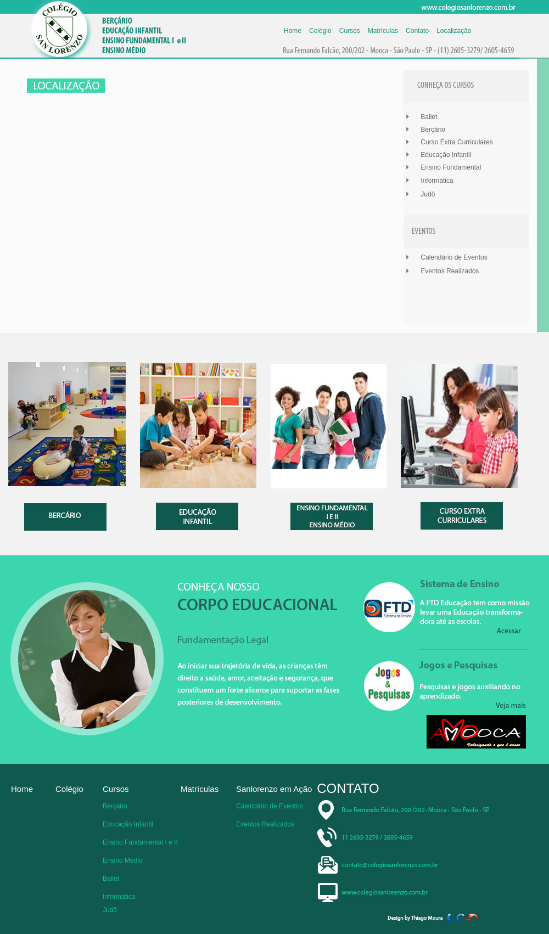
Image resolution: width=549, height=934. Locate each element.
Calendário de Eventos (454, 257)
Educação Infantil (446, 155)
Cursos (349, 31)
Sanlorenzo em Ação (274, 789)
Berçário (433, 129)
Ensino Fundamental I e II (140, 842)
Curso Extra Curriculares (456, 142)
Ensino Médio (123, 860)
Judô (428, 194)
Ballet (429, 117)
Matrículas (383, 31)
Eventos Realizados (450, 271)
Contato (417, 31)
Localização (453, 31)
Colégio (320, 31)
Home (292, 31)
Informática (437, 180)
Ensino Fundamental (451, 167)
